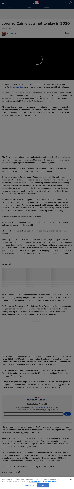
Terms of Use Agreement (50, 481)
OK (43, 485)
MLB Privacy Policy (34, 481)
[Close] (71, 480)
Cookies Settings (29, 485)
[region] (37, 483)
